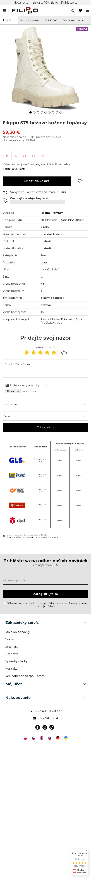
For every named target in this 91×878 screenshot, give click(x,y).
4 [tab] (42, 112)
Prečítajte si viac (51, 322)
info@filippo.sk (45, 718)
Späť (7, 20)
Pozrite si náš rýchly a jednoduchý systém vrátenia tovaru (32, 537)
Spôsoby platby (16, 661)
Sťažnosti (11, 646)
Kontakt (11, 668)
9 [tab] (60, 112)
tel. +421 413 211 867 (45, 711)
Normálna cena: (14, 140)
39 (33, 155)
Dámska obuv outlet (73, 20)
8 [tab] (57, 112)
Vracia (9, 639)
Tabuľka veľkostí (14, 169)
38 (24, 155)
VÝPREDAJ (51, 20)
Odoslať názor (45, 427)
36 (7, 155)
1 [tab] (30, 112)
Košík (87, 10)
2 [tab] (34, 112)
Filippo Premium (52, 212)
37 (16, 155)
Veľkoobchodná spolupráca (25, 676)
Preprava (11, 654)
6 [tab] (49, 112)
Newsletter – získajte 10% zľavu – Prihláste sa (45, 2)
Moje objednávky (17, 632)
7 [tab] (53, 112)
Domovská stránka (29, 20)
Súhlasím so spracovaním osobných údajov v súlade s (45, 605)
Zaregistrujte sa (45, 594)
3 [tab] (38, 112)
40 (42, 155)
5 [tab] (45, 112)
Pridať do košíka (36, 181)
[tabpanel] (45, 67)
